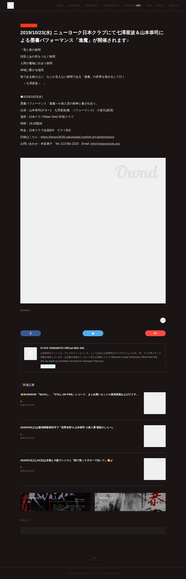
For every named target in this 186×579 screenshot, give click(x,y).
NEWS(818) (25, 310)
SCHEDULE (74, 5)
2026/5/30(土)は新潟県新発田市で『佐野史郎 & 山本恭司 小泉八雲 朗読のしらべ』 (67, 427)
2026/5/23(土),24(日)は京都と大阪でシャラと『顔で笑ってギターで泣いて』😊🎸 (66, 460)
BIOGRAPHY (92, 5)
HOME (60, 5)
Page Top (93, 559)
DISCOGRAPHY (111, 5)
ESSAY (160, 5)
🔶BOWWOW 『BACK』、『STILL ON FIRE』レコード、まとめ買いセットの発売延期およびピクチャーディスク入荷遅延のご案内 (96, 394)
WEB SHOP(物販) (132, 5)
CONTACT (174, 5)
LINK (149, 5)
